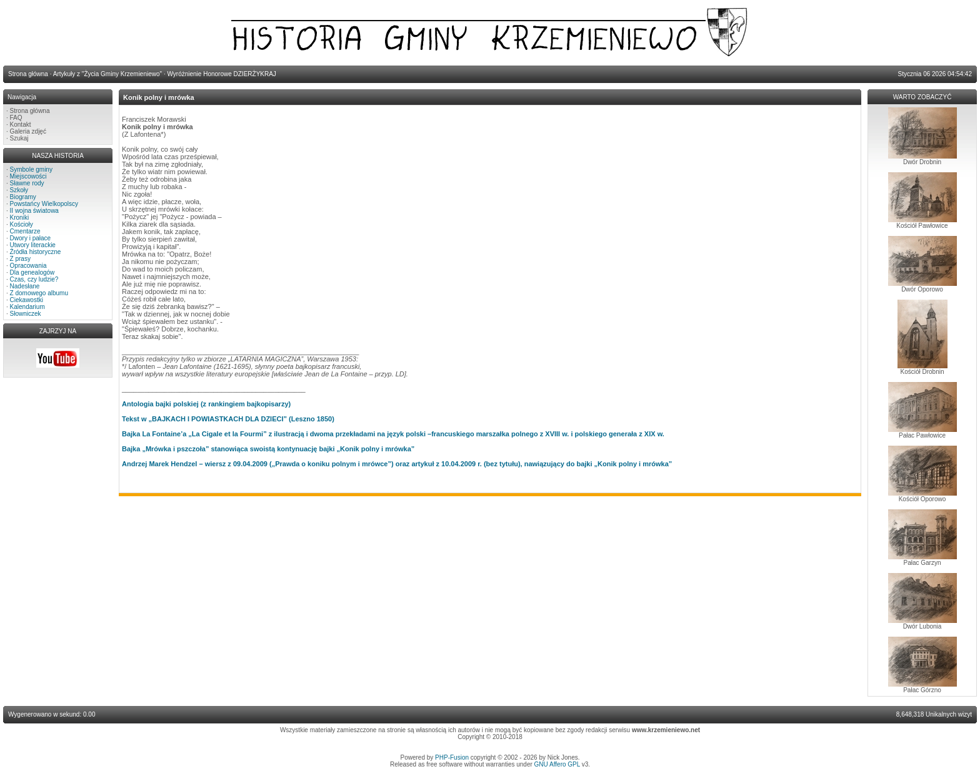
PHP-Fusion (452, 757)
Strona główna (30, 110)
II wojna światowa (34, 210)
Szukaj (19, 138)
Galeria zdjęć (28, 131)
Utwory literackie (33, 245)
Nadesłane (25, 286)
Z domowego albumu (39, 293)
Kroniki (19, 217)
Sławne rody (27, 183)
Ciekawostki (26, 299)
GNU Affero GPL (557, 764)
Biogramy (23, 197)
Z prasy (20, 258)
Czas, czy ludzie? (34, 279)
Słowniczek (25, 313)
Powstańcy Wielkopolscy (44, 203)
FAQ (16, 117)
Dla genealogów (32, 272)
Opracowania (28, 265)
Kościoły (21, 224)
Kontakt (20, 124)
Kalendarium (27, 306)
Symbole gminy (31, 169)
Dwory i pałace (30, 238)
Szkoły (19, 190)
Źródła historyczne (35, 251)
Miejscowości (28, 176)
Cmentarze (25, 231)
